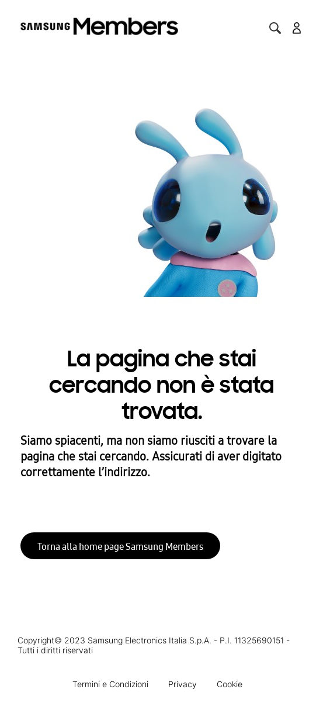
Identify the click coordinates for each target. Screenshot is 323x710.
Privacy (182, 684)
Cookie (229, 684)
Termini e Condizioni (110, 684)
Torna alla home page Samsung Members (120, 547)
